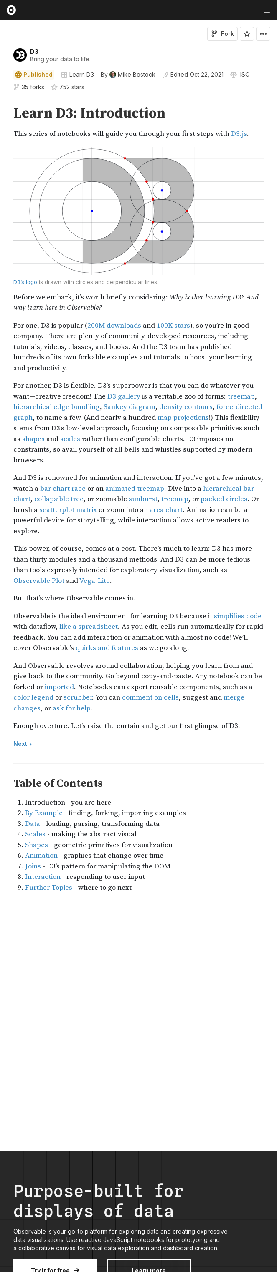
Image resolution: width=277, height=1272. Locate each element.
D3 (34, 51)
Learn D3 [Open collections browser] (77, 74)
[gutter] (4, 122)
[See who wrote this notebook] (128, 74)
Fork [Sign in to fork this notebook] (222, 33)
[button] (3, 102)
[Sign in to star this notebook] (247, 34)
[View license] (244, 74)
